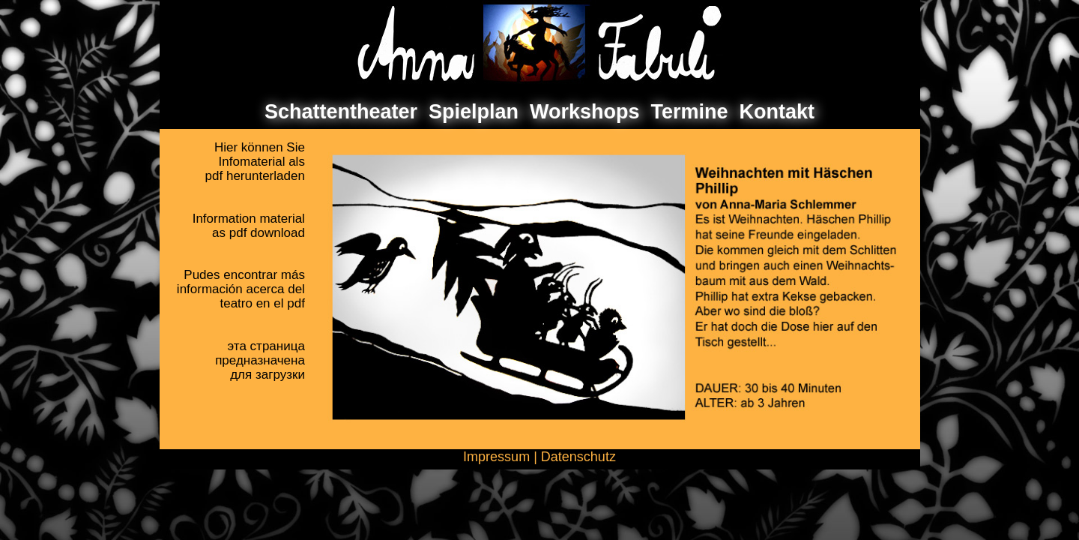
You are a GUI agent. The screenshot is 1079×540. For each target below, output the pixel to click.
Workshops (585, 111)
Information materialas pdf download (249, 226)
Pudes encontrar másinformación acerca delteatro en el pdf (241, 289)
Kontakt (777, 111)
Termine (689, 111)
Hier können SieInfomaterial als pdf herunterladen (255, 161)
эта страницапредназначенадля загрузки (260, 360)
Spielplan (474, 111)
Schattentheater (341, 111)
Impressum (496, 456)
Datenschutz (578, 456)
